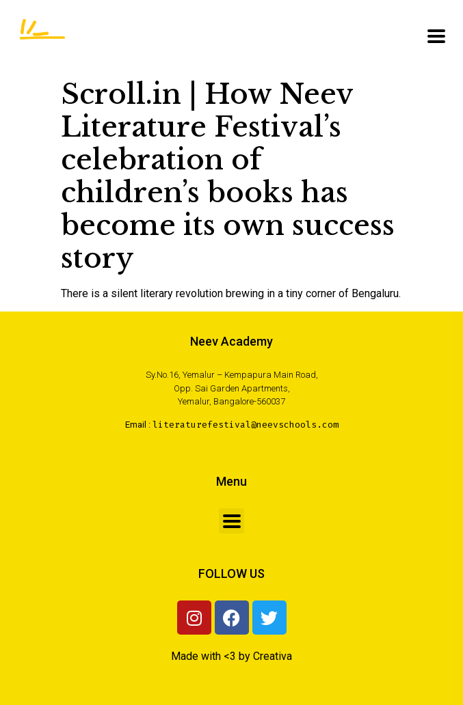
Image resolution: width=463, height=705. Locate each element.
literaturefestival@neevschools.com (246, 424)
